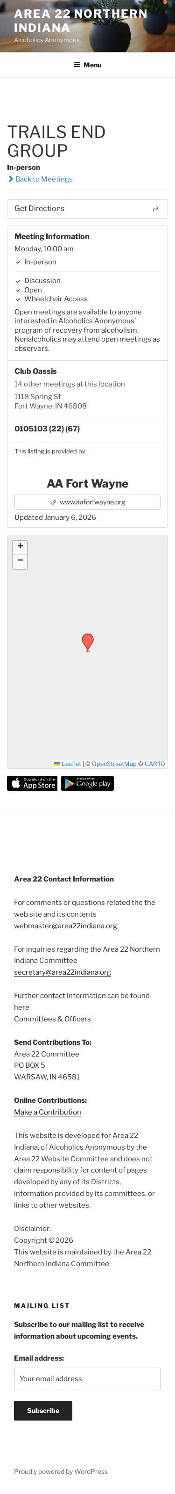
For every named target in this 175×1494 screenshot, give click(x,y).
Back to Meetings (40, 179)
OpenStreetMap (114, 763)
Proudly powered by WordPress (61, 1471)
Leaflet (67, 763)
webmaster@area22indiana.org (65, 926)
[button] (84, 636)
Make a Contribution (47, 1112)
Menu (87, 65)
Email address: (39, 1358)
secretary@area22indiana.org (62, 972)
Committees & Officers (52, 1019)
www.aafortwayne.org (87, 502)
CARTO (155, 763)
